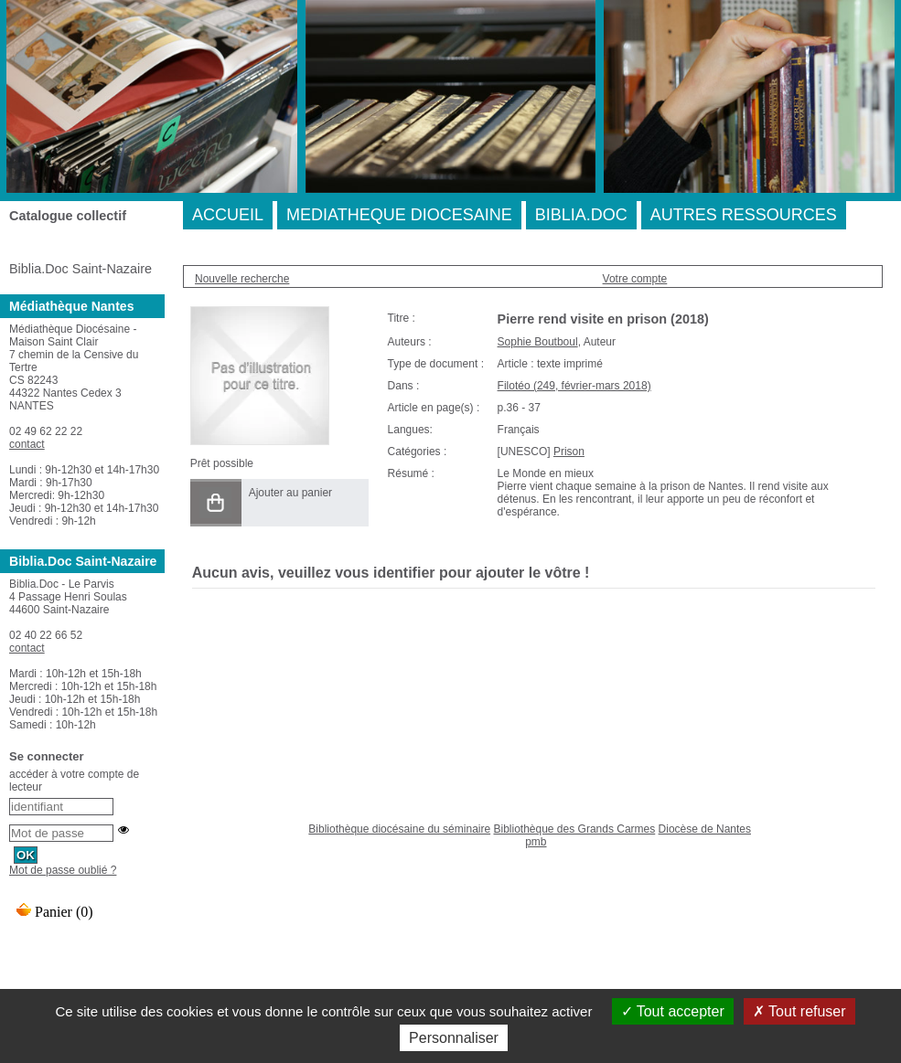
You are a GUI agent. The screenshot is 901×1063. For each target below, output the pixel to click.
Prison (569, 451)
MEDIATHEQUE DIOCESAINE (399, 215)
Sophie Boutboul (538, 341)
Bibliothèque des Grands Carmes (574, 829)
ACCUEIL (227, 215)
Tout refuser (799, 1011)
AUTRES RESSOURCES (743, 215)
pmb (535, 841)
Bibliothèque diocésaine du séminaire (399, 829)
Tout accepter (672, 1011)
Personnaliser (454, 1038)
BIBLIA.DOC (581, 215)
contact (27, 444)
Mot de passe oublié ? (62, 870)
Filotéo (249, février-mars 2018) (574, 385)
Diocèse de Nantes (705, 829)
